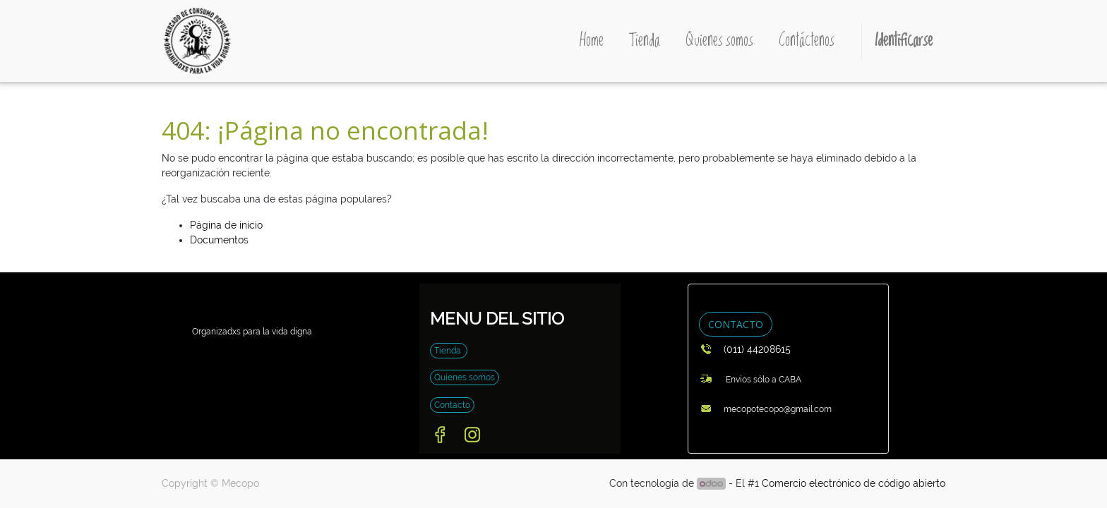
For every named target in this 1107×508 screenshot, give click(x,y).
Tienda (448, 351)
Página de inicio (226, 225)
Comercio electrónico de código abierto (853, 483)
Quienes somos (464, 377)
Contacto (452, 405)
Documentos (219, 240)
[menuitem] (591, 41)
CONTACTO (735, 324)
